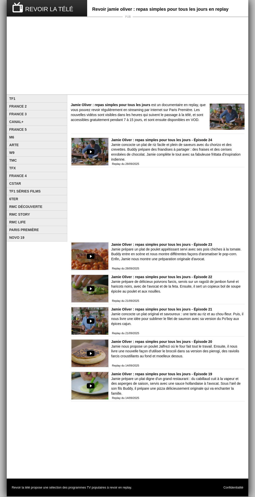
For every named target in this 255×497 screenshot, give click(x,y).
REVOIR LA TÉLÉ (49, 9)
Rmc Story (19, 214)
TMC (13, 160)
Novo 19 (16, 238)
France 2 (18, 106)
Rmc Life (17, 222)
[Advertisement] (127, 56)
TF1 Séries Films (25, 191)
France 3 (18, 114)
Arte (14, 145)
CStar (15, 184)
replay (127, 487)
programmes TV (79, 487)
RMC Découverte (25, 207)
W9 (11, 153)
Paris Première (24, 230)
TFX (12, 168)
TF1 (12, 99)
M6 (11, 137)
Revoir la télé (21, 487)
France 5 (18, 129)
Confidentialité (233, 487)
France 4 (18, 176)
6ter (13, 199)
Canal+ (16, 122)
